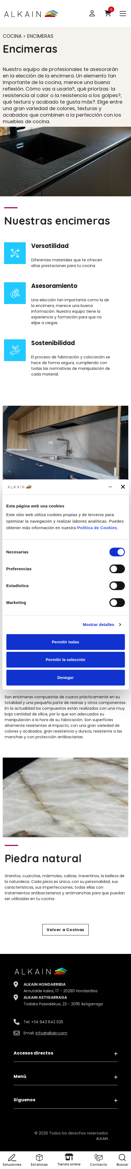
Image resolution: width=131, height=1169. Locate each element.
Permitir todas (65, 642)
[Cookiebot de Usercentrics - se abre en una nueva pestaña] (88, 487)
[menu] (123, 13)
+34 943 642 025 (47, 1022)
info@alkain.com (51, 1033)
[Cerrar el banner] (123, 487)
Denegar (65, 677)
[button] (98, 1161)
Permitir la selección (65, 659)
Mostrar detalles (98, 624)
